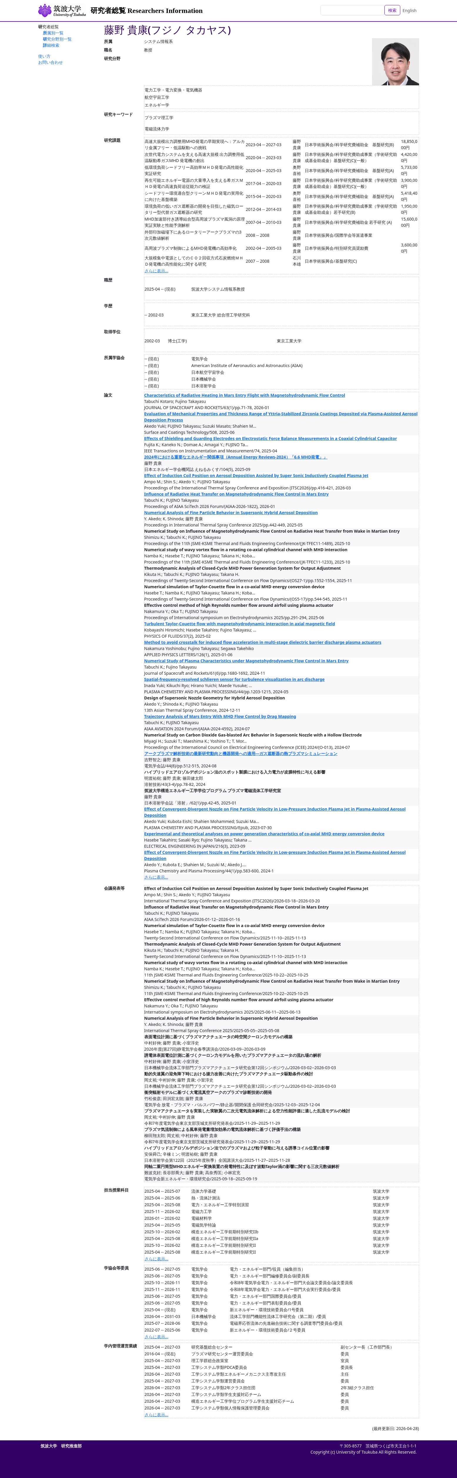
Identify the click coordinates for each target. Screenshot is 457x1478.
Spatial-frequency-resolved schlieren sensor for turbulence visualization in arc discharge (234, 679)
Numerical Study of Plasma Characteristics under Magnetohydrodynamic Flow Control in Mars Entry (246, 661)
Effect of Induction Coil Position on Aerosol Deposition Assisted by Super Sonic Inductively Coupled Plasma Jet (256, 475)
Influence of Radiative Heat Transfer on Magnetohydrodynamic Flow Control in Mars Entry (236, 494)
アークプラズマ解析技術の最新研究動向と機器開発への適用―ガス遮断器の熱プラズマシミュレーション (241, 753)
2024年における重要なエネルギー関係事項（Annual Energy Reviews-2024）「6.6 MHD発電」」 (236, 457)
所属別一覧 (53, 33)
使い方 (44, 56)
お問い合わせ (50, 62)
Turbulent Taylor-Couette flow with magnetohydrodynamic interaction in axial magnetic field (239, 623)
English (410, 10)
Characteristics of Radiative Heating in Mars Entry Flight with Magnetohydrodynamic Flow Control (244, 395)
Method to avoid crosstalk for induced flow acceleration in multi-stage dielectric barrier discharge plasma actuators (262, 642)
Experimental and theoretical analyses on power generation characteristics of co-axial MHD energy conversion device (264, 834)
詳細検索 (51, 45)
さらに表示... (156, 271)
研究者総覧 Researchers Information (147, 10)
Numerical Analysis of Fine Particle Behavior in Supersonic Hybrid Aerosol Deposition (231, 512)
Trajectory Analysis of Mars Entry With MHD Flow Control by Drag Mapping (220, 716)
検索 (392, 10)
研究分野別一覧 (57, 39)
